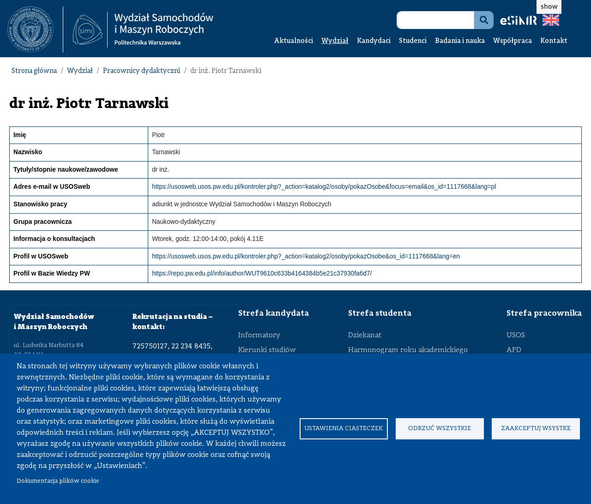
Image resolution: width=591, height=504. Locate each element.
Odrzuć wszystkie (439, 429)
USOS (516, 335)
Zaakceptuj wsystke (536, 429)
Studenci (413, 41)
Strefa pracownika (544, 313)
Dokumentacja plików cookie (58, 481)
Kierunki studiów (267, 350)
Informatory (259, 335)
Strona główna (34, 71)
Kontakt (553, 41)
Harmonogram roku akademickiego (408, 350)
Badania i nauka (460, 41)
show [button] (549, 6)
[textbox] (35, 29)
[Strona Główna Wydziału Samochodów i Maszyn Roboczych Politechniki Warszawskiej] (143, 30)
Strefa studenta (379, 313)
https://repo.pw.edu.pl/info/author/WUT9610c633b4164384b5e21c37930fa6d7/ (262, 273)
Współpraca (512, 41)
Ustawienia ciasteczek (343, 429)
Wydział (335, 41)
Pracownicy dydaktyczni (141, 71)
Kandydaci (374, 41)
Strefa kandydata (273, 313)
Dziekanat (364, 335)
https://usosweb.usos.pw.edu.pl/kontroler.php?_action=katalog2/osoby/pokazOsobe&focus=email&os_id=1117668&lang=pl (324, 186)
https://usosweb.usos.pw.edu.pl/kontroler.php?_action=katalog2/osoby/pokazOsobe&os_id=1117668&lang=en (306, 256)
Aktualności (293, 41)
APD (514, 350)
